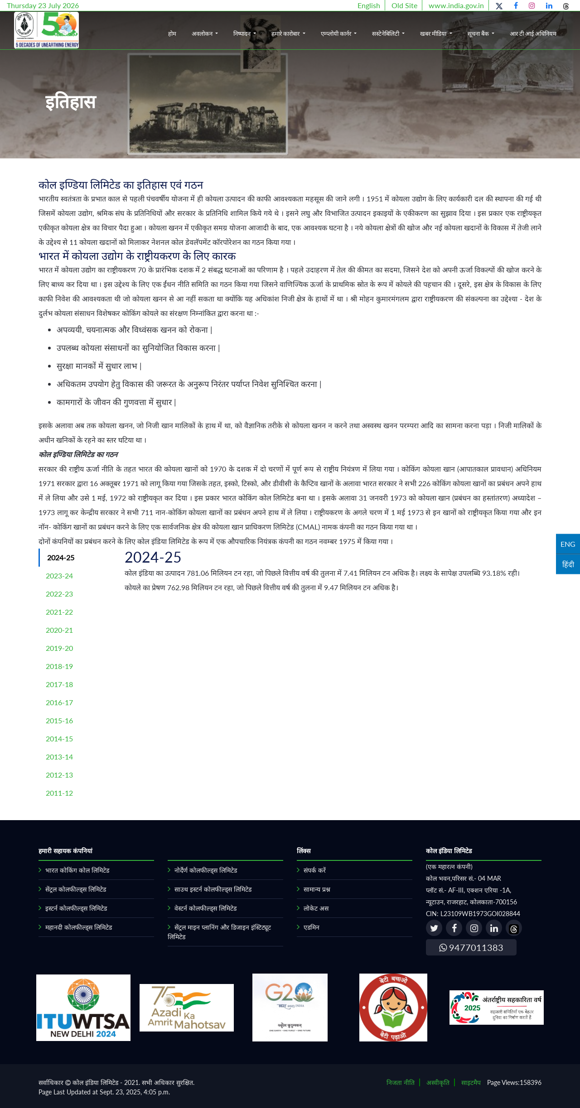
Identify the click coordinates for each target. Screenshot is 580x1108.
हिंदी (568, 564)
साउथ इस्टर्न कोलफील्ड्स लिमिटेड (212, 889)
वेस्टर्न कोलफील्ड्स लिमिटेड (205, 908)
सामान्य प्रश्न (317, 889)
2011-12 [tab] (59, 792)
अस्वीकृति (438, 1082)
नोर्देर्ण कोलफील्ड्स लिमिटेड (205, 870)
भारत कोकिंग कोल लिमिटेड (77, 870)
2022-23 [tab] (59, 593)
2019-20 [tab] (59, 648)
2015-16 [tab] (59, 720)
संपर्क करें (315, 870)
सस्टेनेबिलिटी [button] (386, 33)
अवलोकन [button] (203, 33)
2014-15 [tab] (59, 738)
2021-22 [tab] (59, 611)
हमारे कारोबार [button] (286, 33)
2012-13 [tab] (59, 774)
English (369, 5)
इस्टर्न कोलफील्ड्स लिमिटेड (76, 908)
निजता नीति (401, 1082)
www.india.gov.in (456, 5)
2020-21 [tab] (59, 630)
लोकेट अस (316, 908)
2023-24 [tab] (59, 575)
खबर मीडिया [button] (434, 33)
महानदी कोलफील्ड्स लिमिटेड (78, 927)
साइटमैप (471, 1082)
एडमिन (311, 927)
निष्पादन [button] (242, 33)
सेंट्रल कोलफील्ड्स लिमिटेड (75, 889)
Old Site (404, 5)
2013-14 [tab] (59, 756)
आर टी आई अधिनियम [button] (533, 33)
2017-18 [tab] (59, 684)
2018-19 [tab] (59, 666)
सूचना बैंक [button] (479, 33)
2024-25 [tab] (60, 557)
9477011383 (471, 947)
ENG (568, 544)
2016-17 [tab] (59, 702)
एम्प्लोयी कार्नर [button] (337, 33)
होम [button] (172, 33)
